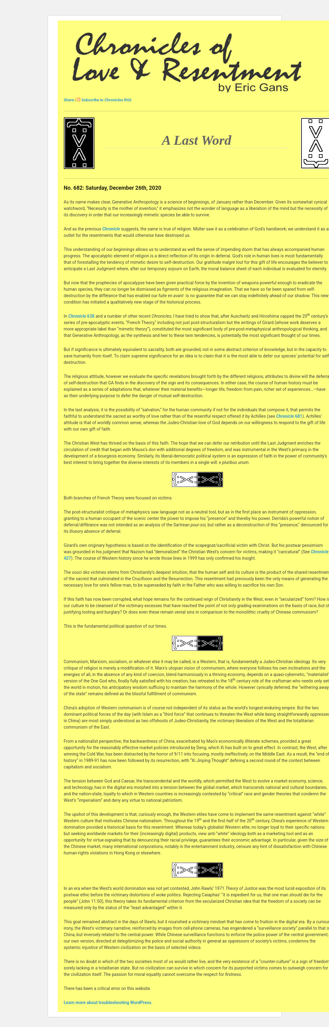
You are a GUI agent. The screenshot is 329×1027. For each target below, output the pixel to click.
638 (80, 316)
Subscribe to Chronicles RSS (107, 100)
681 (289, 416)
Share (69, 100)
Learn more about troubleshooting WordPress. (108, 1002)
